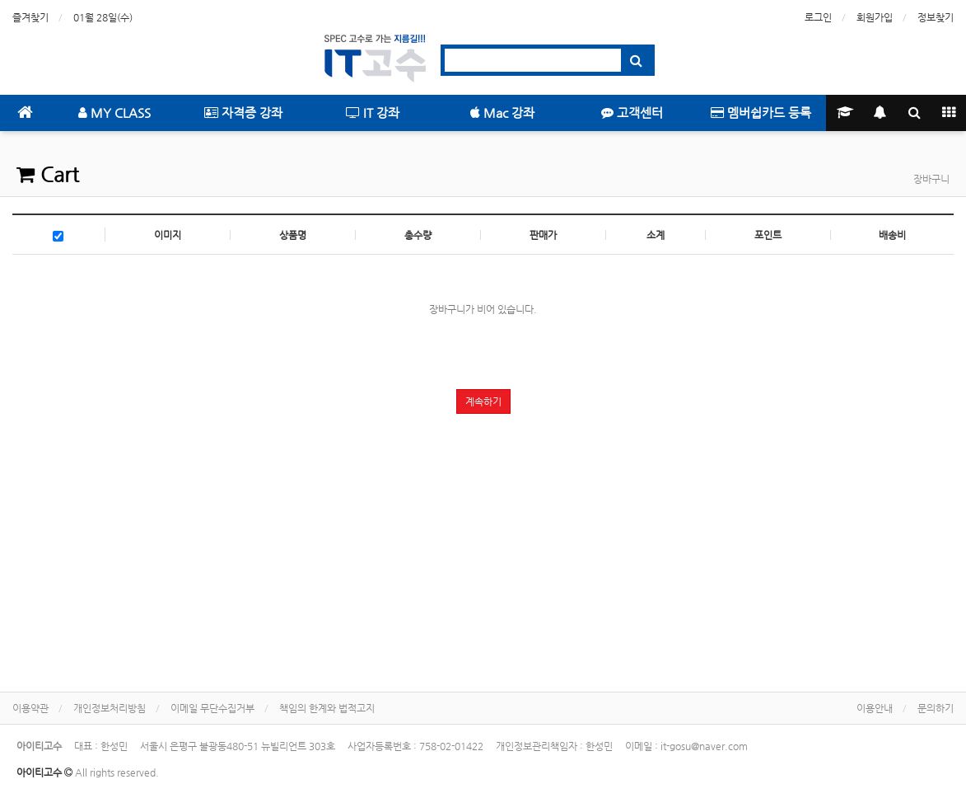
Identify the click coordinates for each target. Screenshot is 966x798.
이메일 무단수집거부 (212, 708)
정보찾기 (935, 17)
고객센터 (632, 113)
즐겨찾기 (30, 17)
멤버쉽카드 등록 (761, 113)
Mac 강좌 (502, 113)
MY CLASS (114, 113)
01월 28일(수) (103, 17)
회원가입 (874, 17)
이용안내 (874, 708)
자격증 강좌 (243, 113)
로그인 (818, 17)
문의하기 (935, 708)
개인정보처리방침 (109, 708)
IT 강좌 (372, 113)
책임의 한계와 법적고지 (327, 708)
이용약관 (30, 708)
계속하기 (483, 401)
